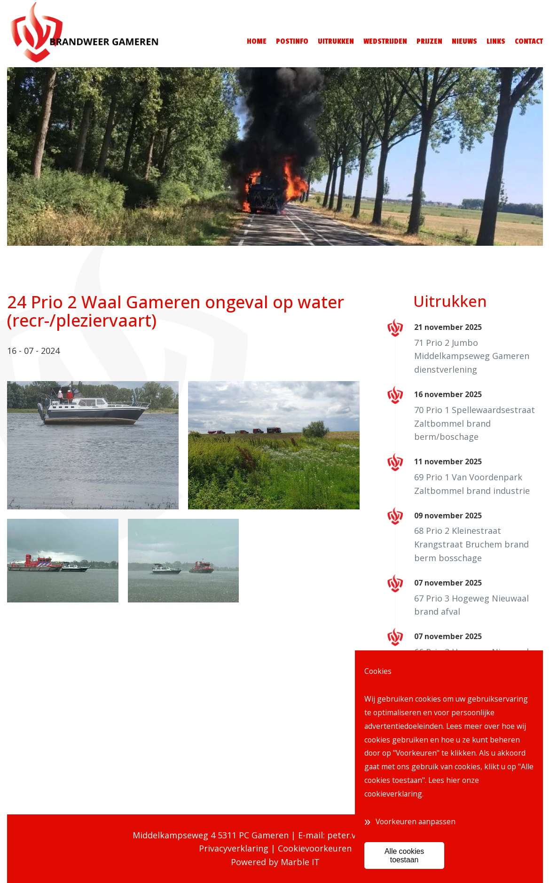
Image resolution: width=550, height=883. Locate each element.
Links (496, 41)
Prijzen (429, 41)
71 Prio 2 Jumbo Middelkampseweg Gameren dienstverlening (471, 356)
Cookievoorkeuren (315, 848)
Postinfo (292, 41)
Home (257, 41)
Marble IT (300, 861)
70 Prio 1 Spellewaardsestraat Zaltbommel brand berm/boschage (474, 423)
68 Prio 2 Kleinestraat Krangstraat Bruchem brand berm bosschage (471, 544)
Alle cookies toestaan (404, 855)
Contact (529, 41)
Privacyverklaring (233, 848)
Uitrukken (336, 41)
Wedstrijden (385, 41)
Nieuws (464, 41)
